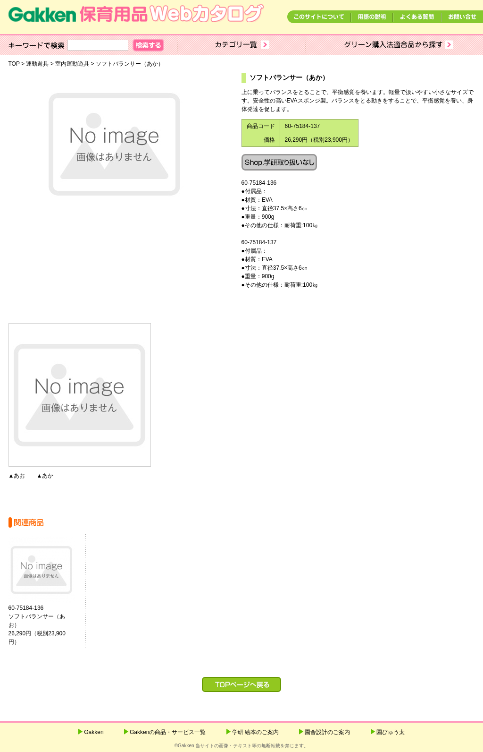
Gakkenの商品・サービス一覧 (168, 732)
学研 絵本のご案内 (255, 732)
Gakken (93, 732)
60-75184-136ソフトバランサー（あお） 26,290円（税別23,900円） (48, 625)
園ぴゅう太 (390, 732)
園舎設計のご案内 (327, 732)
